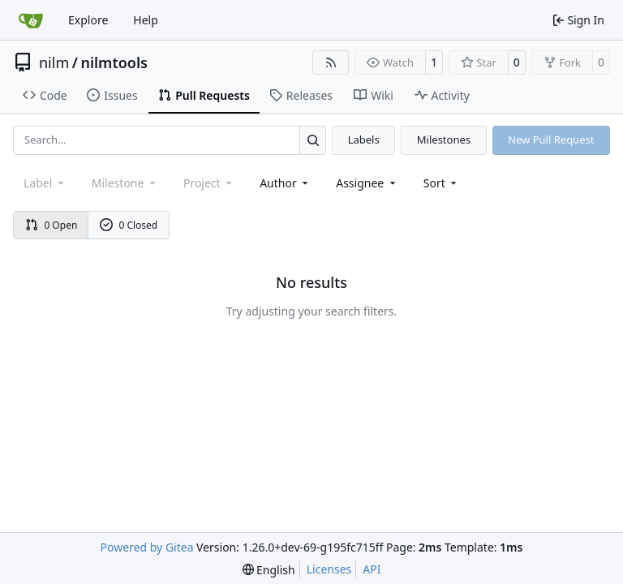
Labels (364, 139)
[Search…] (312, 140)
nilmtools (113, 62)
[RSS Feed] (331, 62)
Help (145, 20)
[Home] (31, 20)
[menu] (441, 183)
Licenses (329, 569)
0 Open (51, 225)
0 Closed (129, 225)
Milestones (443, 139)
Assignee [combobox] (367, 183)
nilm (54, 62)
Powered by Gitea (147, 547)
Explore (88, 20)
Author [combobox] (285, 183)
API (371, 569)
